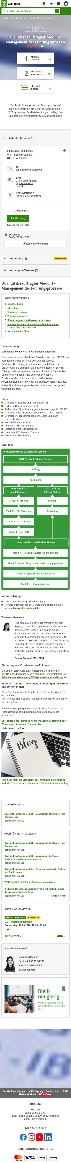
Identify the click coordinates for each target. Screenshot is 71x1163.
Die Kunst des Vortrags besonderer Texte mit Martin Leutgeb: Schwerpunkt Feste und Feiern (34, 890)
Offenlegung (36, 1091)
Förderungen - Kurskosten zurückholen (29, 320)
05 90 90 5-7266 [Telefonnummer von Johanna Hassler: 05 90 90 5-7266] (35, 961)
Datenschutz (53, 1091)
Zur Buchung (20, 217)
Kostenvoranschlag (35, 243)
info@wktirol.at (39, 1119)
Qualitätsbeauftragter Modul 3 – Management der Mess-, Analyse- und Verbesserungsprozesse (32, 857)
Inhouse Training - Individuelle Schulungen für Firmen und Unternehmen (33, 325)
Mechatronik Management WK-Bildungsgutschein (30, 18)
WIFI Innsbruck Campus (29, 169)
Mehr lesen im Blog (18, 331)
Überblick (12, 308)
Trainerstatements (17, 316)
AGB (65, 1091)
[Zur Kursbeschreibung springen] (35, 87)
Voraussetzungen (17, 312)
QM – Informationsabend (18, 922)
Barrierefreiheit (27, 1094)
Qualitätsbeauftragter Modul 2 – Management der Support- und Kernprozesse (35, 815)
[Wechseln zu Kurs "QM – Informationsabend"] (60, 936)
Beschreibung (15, 304)
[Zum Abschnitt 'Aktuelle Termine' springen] (35, 58)
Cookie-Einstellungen (14, 1091)
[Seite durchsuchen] (30, 11)
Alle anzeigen (13, 936)
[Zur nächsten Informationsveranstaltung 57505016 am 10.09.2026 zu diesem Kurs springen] (35, 73)
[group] (35, 46)
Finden (57, 11)
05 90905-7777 (40, 1113)
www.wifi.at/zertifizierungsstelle (22, 608)
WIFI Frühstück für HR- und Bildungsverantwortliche (30, 882)
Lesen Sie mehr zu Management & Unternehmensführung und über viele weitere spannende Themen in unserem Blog (34, 781)
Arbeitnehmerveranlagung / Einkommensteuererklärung (32, 677)
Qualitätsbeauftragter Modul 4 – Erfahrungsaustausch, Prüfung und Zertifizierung (35, 870)
